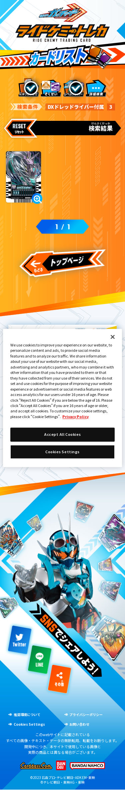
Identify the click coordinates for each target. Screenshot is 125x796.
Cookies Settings (62, 451)
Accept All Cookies (62, 434)
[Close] (112, 336)
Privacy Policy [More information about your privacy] (75, 416)
